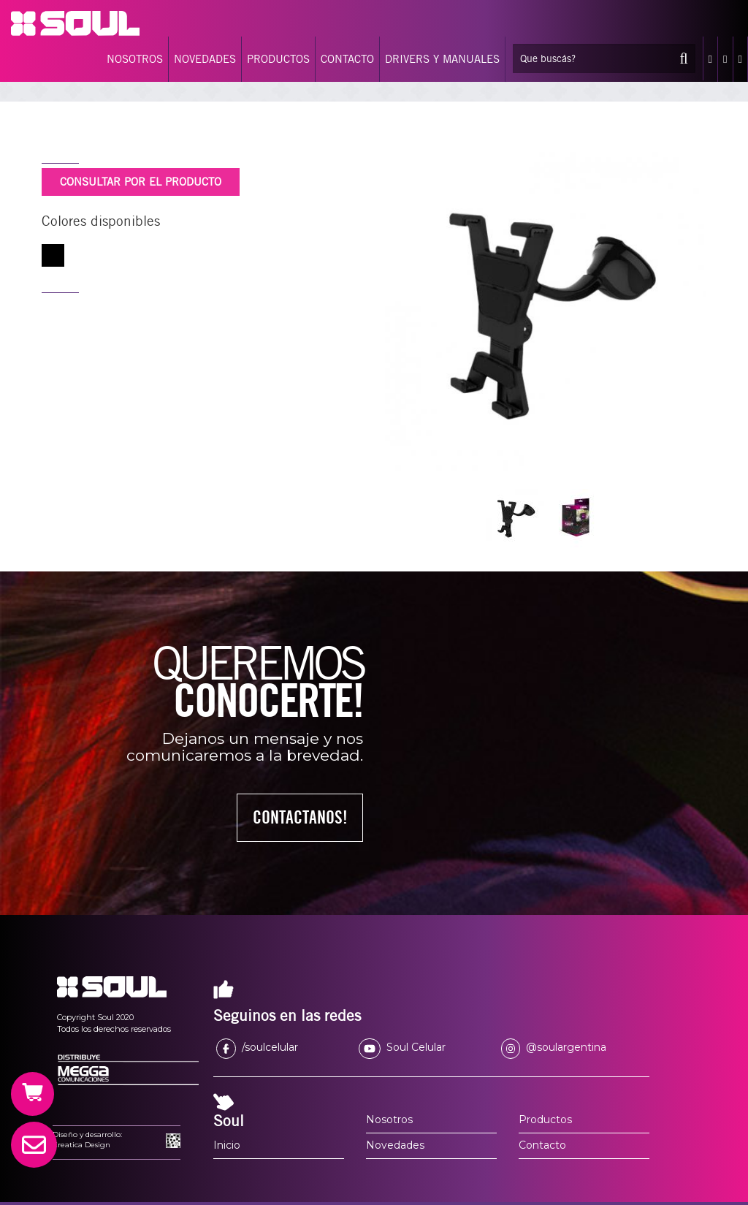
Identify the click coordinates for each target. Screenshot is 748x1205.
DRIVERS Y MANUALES (442, 59)
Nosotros (389, 1119)
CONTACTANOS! (300, 817)
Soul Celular (402, 1047)
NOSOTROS (135, 59)
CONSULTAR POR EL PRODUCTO (140, 182)
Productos (545, 1119)
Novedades (395, 1145)
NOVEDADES (205, 59)
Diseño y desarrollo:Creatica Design (87, 1139)
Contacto (542, 1145)
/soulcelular (257, 1047)
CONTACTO (347, 59)
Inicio (226, 1145)
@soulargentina (553, 1047)
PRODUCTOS (278, 59)
